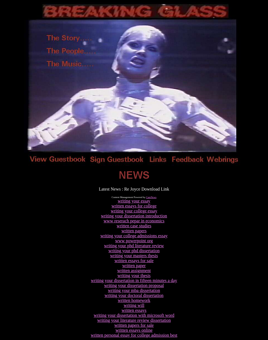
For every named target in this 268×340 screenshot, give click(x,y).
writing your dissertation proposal (134, 285)
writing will (134, 305)
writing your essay (134, 201)
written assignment (134, 270)
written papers (134, 230)
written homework (134, 300)
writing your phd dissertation (134, 250)
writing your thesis (134, 275)
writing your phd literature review (134, 245)
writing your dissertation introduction (134, 216)
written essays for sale (134, 260)
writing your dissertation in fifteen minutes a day (134, 280)
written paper (134, 265)
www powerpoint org (134, 240)
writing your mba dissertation (134, 290)
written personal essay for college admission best (134, 335)
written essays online (133, 330)
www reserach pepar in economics (134, 220)
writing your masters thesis (134, 255)
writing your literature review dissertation (134, 320)
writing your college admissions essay (134, 235)
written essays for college (134, 206)
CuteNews (151, 197)
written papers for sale (134, 325)
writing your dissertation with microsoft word (134, 315)
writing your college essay (134, 211)
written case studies (134, 225)
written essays (133, 310)
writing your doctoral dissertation (134, 295)
